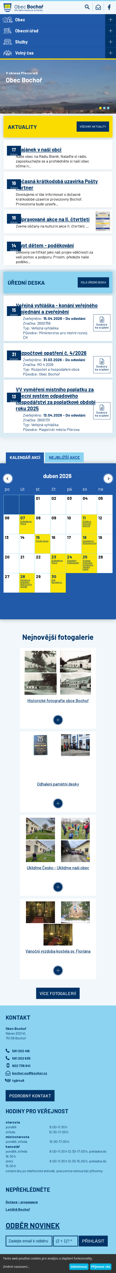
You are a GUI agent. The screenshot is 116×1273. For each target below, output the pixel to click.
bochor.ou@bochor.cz (29, 904)
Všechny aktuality (91, 126)
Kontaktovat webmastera (51, 1234)
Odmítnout (79, 1267)
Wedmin (88, 1242)
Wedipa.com (14, 1242)
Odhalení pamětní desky (85, 702)
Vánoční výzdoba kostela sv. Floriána (85, 787)
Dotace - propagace (22, 1033)
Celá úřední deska (92, 279)
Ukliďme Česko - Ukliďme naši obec (30, 787)
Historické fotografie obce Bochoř (31, 705)
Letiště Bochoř (18, 1040)
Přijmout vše (100, 1267)
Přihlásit (93, 1072)
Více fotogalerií (58, 824)
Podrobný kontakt (30, 926)
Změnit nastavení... (16, 1267)
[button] (100, 108)
